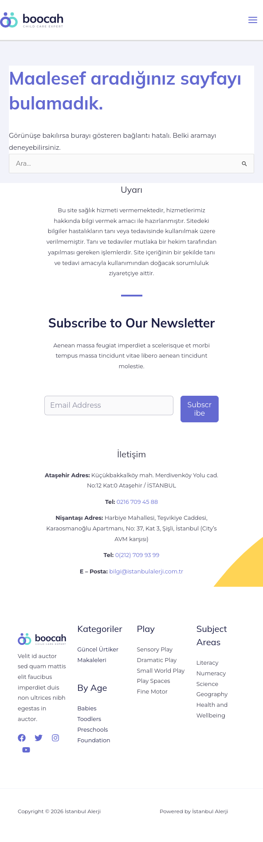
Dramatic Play (157, 660)
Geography (212, 694)
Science (207, 684)
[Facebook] (22, 738)
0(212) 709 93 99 (137, 555)
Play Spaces (153, 681)
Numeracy (211, 673)
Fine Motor (152, 691)
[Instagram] (55, 738)
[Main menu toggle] (253, 20)
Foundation (93, 740)
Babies (86, 709)
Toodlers (89, 719)
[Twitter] (39, 738)
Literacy (207, 662)
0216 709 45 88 (136, 502)
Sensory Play (155, 649)
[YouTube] (26, 750)
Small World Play (161, 670)
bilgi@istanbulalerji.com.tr (146, 571)
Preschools (92, 729)
